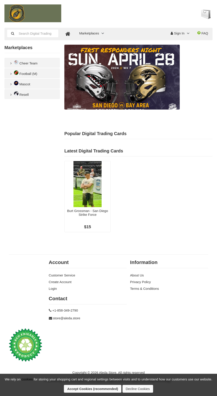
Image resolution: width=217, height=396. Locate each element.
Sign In (177, 33)
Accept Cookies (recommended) (92, 389)
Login (53, 288)
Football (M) (23, 73)
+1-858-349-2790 (65, 310)
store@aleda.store (66, 318)
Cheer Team (23, 62)
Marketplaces (89, 33)
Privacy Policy (140, 282)
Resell (19, 93)
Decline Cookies (138, 389)
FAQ (202, 33)
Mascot (19, 83)
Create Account (60, 282)
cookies (27, 379)
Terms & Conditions (144, 288)
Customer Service (62, 275)
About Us (137, 275)
